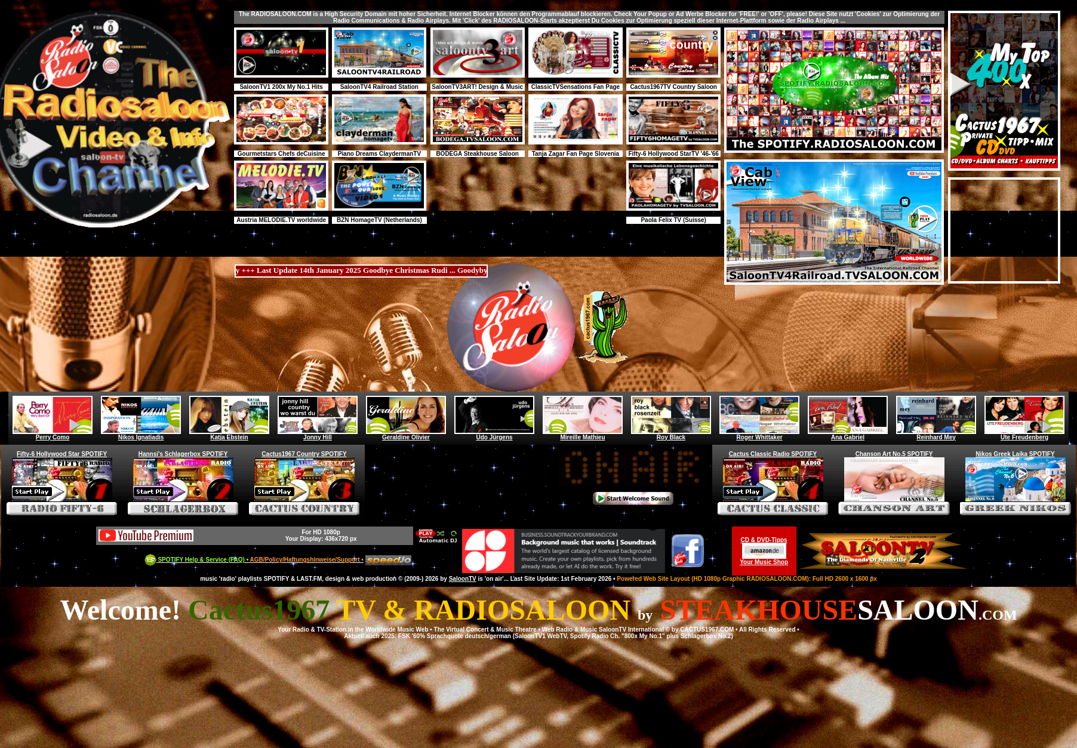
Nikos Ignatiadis (141, 435)
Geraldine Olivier (406, 435)
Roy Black (671, 435)
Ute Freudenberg (1024, 435)
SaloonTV (462, 578)
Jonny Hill (318, 435)
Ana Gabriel (848, 435)
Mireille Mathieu (583, 435)
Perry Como (53, 435)
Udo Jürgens (494, 435)
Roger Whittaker (759, 435)
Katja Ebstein (229, 435)
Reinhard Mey (936, 435)
